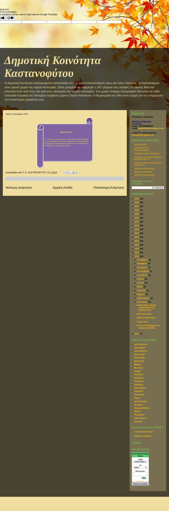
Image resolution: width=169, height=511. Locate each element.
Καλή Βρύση (140, 388)
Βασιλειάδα (139, 358)
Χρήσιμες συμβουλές (143, 172)
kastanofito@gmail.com (143, 135)
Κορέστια (138, 391)
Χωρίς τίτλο (142, 322)
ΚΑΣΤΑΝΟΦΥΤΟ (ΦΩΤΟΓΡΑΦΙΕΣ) (141, 149)
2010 (137, 334)
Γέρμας (137, 371)
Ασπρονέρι (139, 354)
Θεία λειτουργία (144, 314)
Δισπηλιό (138, 374)
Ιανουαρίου (142, 302)
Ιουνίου (140, 283)
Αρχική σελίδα (62, 187)
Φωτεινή (138, 421)
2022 (137, 214)
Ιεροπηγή (138, 384)
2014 (137, 245)
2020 (137, 221)
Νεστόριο (138, 405)
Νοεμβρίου (142, 263)
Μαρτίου (141, 294)
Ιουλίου (140, 279)
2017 (137, 233)
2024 (137, 206)
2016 (137, 237)
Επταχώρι (139, 378)
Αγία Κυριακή (140, 344)
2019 (137, 225)
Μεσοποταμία (140, 401)
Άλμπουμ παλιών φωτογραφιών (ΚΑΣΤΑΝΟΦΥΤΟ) (148, 158)
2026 (137, 198)
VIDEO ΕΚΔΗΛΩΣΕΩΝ (144, 175)
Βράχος (137, 364)
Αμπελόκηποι (140, 351)
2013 (137, 249)
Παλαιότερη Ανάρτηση (108, 187)
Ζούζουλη (138, 381)
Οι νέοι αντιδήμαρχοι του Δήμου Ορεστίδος (148, 326)
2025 (137, 202)
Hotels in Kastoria (143, 436)
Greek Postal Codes (144, 432)
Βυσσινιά (138, 368)
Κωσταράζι (139, 394)
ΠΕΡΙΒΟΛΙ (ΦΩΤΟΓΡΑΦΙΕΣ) (146, 154)
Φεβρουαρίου (143, 298)
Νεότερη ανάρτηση (19, 187)
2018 (137, 229)
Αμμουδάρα (139, 347)
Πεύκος (137, 411)
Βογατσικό (139, 361)
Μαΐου (140, 286)
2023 (137, 210)
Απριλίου (141, 290)
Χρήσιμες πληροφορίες (144, 168)
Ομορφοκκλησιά (142, 408)
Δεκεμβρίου (142, 260)
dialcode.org (140, 481)
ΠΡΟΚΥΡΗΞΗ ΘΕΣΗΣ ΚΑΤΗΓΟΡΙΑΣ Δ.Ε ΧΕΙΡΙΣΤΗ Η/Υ (146, 307)
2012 (137, 252)
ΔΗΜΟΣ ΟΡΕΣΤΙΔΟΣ (146, 318)
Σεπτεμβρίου (143, 271)
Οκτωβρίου (142, 267)
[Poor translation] (10, 18)
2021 (137, 218)
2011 (137, 256)
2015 (137, 241)
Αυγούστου (142, 275)
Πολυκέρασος (140, 418)
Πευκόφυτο (139, 415)
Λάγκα (137, 398)
